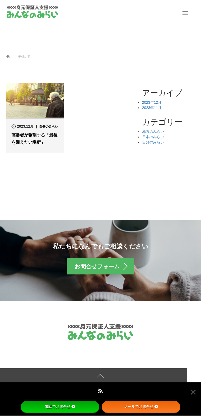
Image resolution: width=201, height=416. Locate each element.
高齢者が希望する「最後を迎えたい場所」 (35, 138)
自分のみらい (48, 126)
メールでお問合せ (141, 406)
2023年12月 (152, 102)
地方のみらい (153, 131)
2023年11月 (152, 108)
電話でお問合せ (60, 406)
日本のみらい (153, 137)
